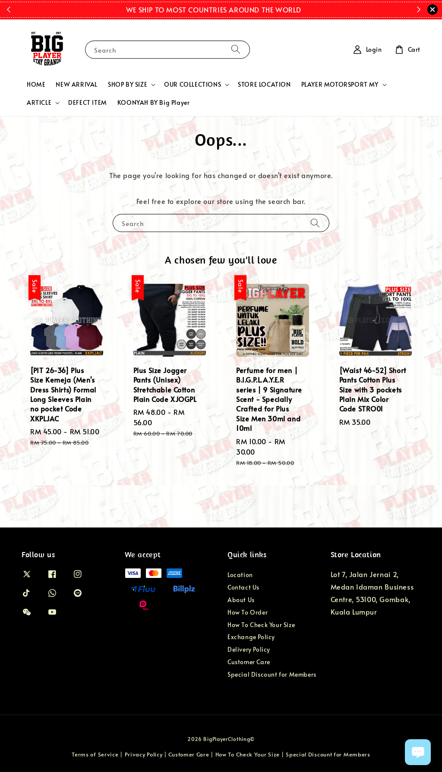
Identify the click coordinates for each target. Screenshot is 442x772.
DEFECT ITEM (87, 102)
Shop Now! (314, 9)
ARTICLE (39, 103)
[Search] (235, 49)
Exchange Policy (251, 637)
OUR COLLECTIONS (192, 84)
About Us (241, 600)
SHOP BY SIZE (127, 84)
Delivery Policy (248, 649)
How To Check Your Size (261, 625)
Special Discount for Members (271, 674)
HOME (36, 84)
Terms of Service (95, 754)
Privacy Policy (144, 754)
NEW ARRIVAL (77, 84)
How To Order (247, 612)
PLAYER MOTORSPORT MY (340, 84)
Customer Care (248, 662)
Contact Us (243, 587)
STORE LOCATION (264, 84)
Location (240, 575)
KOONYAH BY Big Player (153, 102)
